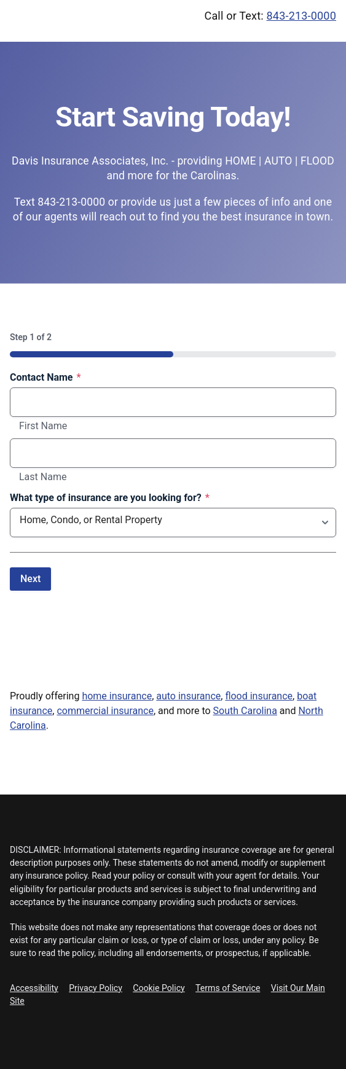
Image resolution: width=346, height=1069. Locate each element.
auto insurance (188, 696)
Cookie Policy (158, 988)
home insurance (117, 696)
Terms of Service (227, 988)
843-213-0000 (302, 15)
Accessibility (34, 988)
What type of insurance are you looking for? (110, 497)
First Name (43, 426)
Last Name (42, 477)
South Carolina (245, 711)
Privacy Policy (95, 988)
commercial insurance (105, 711)
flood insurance (259, 696)
